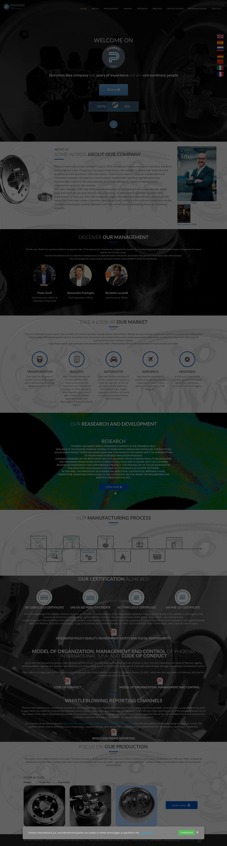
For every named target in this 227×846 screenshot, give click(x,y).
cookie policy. (146, 832)
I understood (186, 832)
